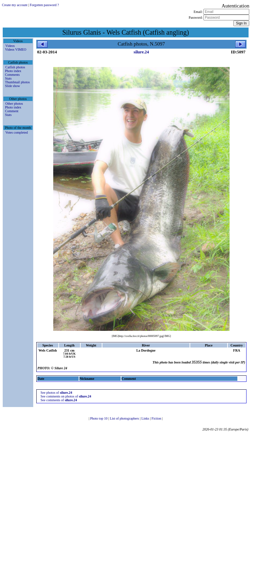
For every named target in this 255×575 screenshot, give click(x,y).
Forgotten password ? (44, 5)
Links (145, 418)
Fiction (157, 418)
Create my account (14, 5)
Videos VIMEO (15, 49)
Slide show (12, 86)
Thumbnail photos (17, 82)
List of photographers (125, 418)
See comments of (59, 400)
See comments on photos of (66, 396)
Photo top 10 (99, 418)
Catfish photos (15, 67)
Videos (10, 46)
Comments (12, 75)
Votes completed (16, 132)
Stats (8, 78)
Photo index (13, 71)
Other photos (14, 103)
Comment (11, 111)
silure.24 (141, 52)
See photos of (56, 392)
